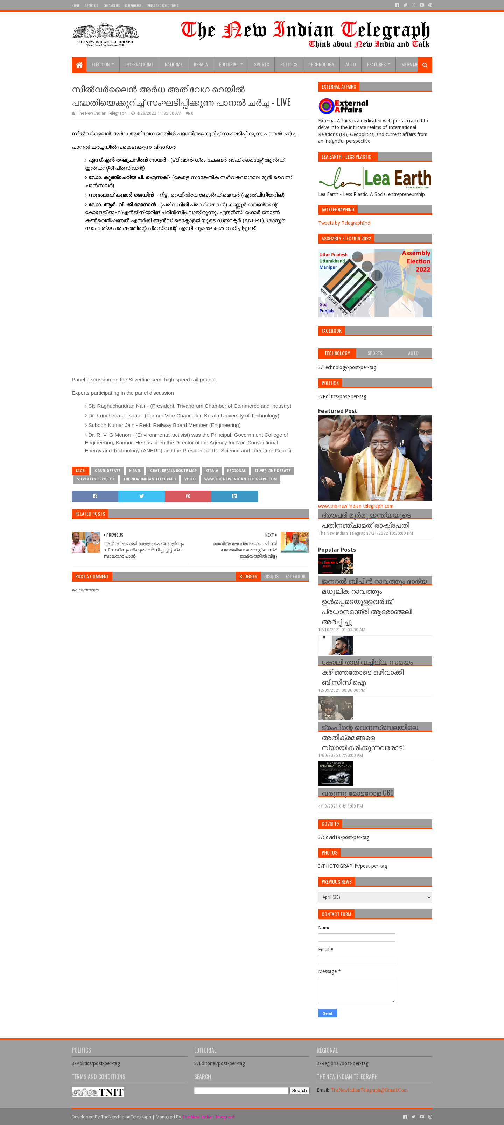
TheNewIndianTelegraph (126, 1116)
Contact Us (111, 5)
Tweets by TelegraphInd (344, 223)
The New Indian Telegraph (149, 479)
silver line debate (272, 471)
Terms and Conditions (162, 5)
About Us (91, 5)
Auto (350, 64)
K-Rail (135, 471)
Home (75, 5)
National (174, 64)
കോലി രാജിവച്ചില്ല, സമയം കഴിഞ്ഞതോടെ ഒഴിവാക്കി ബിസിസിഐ (367, 671)
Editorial (228, 64)
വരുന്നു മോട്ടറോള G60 (358, 792)
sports (261, 64)
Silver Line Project (95, 479)
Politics (289, 64)
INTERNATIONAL (139, 64)
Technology (321, 64)
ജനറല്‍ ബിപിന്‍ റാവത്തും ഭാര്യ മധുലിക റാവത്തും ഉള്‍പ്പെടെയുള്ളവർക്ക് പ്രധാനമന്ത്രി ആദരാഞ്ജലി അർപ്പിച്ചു (374, 600)
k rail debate (107, 471)
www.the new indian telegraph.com (240, 479)
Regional (236, 471)
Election (101, 64)
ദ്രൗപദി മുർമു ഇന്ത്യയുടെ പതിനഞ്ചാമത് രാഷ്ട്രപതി (366, 519)
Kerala (201, 64)
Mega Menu (412, 64)
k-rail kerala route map (173, 471)
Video (190, 479)
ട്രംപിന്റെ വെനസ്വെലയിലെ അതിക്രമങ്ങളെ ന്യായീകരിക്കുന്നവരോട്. (370, 737)
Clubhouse (133, 5)
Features (376, 64)
